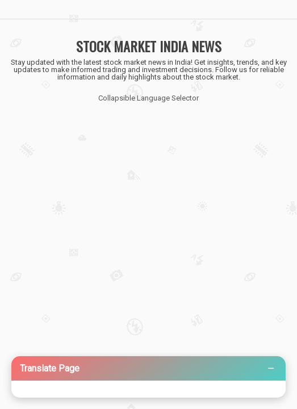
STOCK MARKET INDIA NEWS (148, 46)
